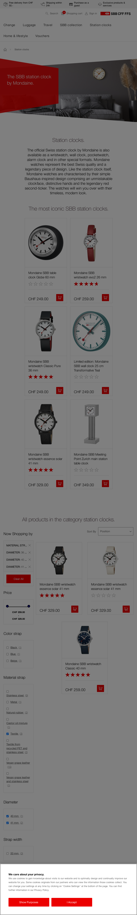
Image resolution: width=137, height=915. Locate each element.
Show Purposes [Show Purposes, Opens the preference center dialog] (28, 902)
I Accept (72, 902)
